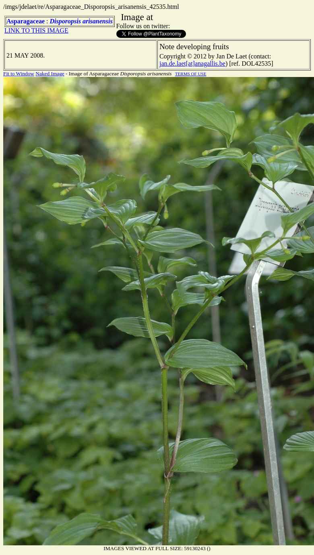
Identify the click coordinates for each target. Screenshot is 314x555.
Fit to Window (18, 74)
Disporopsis (65, 21)
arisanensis (98, 21)
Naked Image (49, 74)
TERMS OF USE (191, 73)
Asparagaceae (25, 21)
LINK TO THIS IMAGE (36, 30)
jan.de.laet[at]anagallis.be (192, 63)
